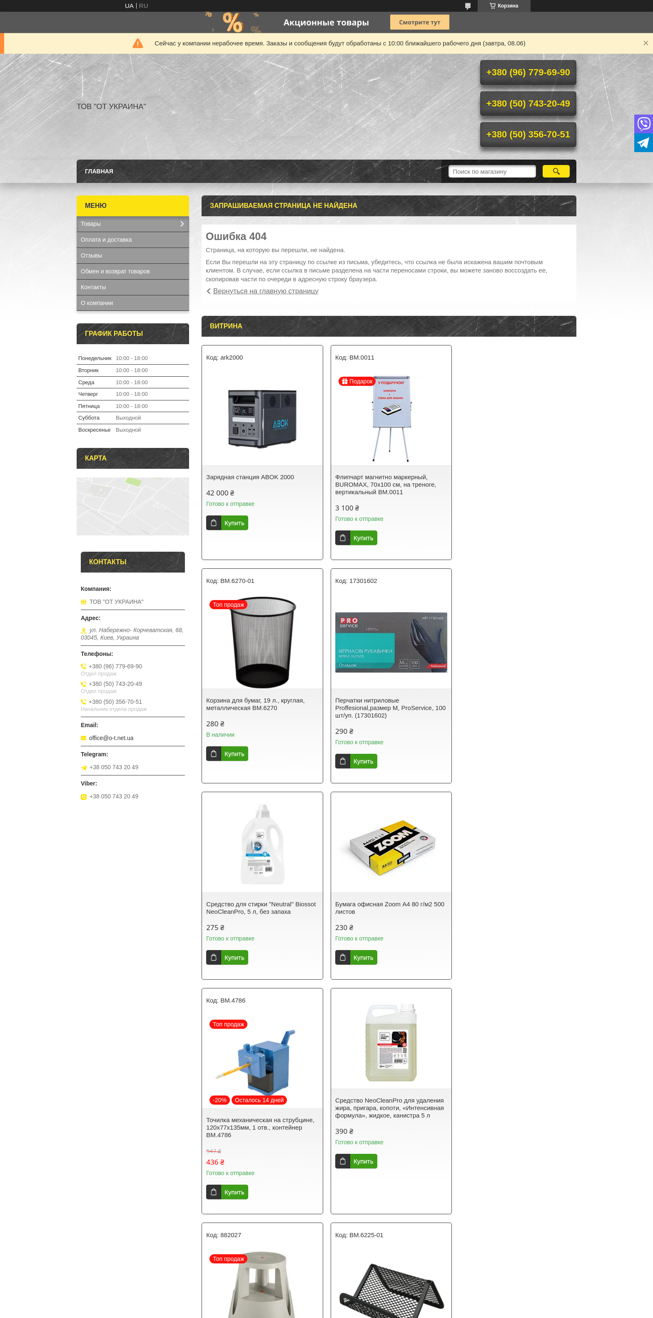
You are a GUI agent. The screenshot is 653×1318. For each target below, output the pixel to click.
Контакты (93, 287)
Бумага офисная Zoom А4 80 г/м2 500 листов (515, 684)
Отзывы (91, 255)
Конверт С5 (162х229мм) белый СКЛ (514, 1161)
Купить (234, 522)
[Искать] (556, 171)
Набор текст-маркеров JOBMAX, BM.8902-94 (381, 1165)
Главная (99, 171)
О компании (97, 303)
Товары (91, 223)
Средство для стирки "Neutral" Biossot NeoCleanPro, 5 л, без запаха (388, 684)
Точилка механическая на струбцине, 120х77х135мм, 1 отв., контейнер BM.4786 (260, 931)
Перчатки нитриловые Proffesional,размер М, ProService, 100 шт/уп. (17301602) (261, 708)
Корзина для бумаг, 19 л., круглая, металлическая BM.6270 (510, 480)
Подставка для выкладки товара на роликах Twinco (512, 927)
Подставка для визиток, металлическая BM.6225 (241, 1165)
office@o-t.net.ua (111, 738)
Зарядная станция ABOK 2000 (250, 476)
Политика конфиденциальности (384, 1310)
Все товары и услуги (386, 1254)
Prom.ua (362, 1295)
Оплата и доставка (106, 239)
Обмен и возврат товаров (115, 271)
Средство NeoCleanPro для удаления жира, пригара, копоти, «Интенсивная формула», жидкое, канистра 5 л (388, 911)
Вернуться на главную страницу (266, 291)
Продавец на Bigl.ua (326, 1302)
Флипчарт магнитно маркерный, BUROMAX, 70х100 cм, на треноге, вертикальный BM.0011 (384, 484)
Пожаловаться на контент (312, 1310)
